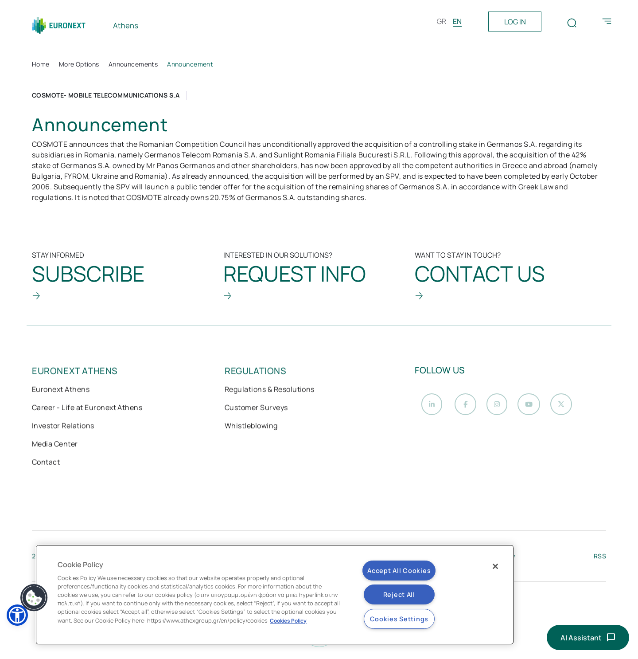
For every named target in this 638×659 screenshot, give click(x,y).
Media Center (55, 445)
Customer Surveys (256, 408)
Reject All (399, 594)
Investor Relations (63, 426)
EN (457, 21)
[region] (274, 595)
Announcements (133, 64)
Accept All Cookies (399, 570)
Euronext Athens (60, 390)
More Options (79, 64)
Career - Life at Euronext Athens (87, 408)
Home (41, 64)
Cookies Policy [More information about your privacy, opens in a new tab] (288, 620)
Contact (46, 463)
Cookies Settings (399, 619)
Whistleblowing (251, 426)
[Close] (495, 566)
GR (441, 21)
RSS (600, 558)
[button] (34, 598)
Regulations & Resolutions (270, 390)
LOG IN (515, 22)
